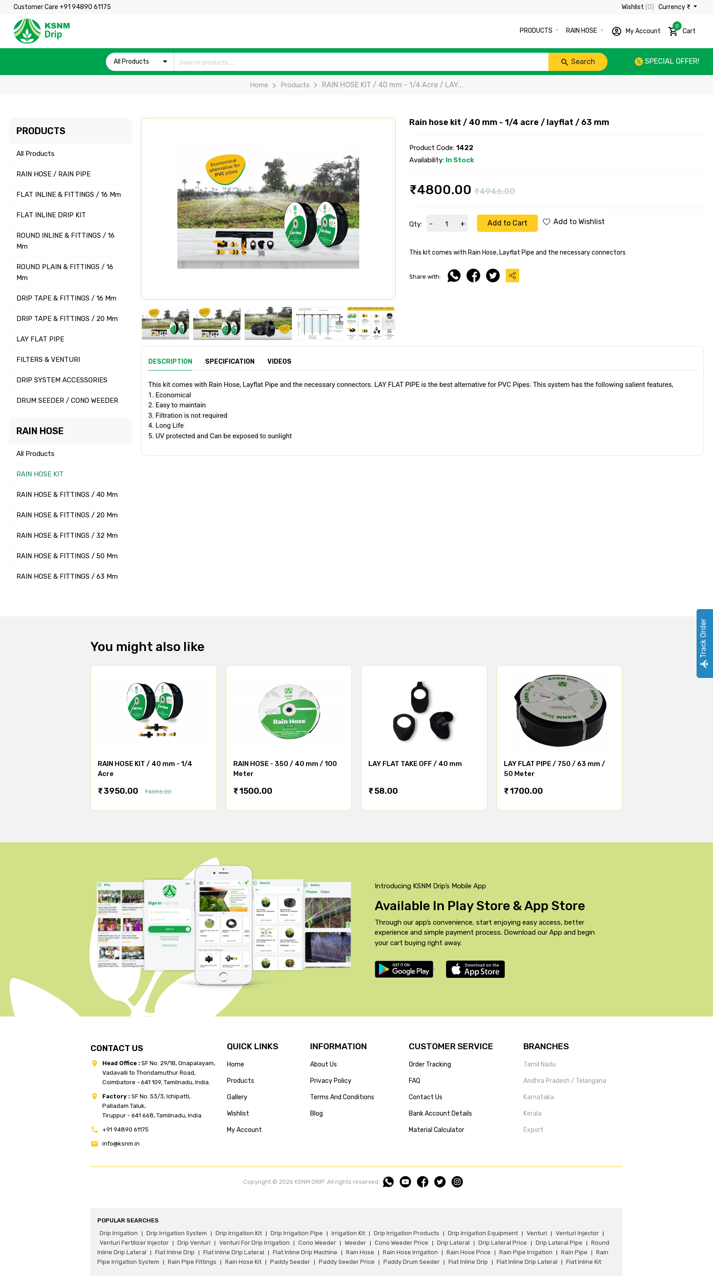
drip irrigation (119, 1233)
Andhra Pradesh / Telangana (564, 1081)
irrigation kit (348, 1233)
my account (244, 1130)
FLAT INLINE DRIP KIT (51, 215)
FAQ (414, 1081)
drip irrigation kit (239, 1233)
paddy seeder (290, 1261)
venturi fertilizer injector (134, 1242)
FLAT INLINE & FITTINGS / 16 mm (68, 194)
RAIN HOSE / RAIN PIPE (53, 174)
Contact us (425, 1097)
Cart (682, 29)
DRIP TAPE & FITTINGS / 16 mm (66, 298)
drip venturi (194, 1242)
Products (289, 85)
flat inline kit (583, 1261)
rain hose (360, 1252)
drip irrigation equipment (483, 1233)
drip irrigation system (176, 1233)
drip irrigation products (406, 1233)
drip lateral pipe (559, 1242)
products (240, 1081)
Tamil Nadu (539, 1064)
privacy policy (330, 1081)
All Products (35, 154)
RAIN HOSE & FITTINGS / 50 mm (67, 556)
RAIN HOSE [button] (582, 31)
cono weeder (317, 1242)
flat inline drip (175, 1252)
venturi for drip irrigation (254, 1242)
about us (323, 1064)
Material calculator (436, 1130)
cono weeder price (401, 1242)
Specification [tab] (230, 362)
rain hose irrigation (410, 1252)
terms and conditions (342, 1097)
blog (316, 1113)
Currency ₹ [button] (675, 7)
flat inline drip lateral (233, 1252)
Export (533, 1130)
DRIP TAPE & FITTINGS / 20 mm (67, 319)
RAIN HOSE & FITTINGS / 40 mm (67, 495)
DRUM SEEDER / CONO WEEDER (67, 400)
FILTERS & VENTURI (48, 360)
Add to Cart (507, 223)
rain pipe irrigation (525, 1252)
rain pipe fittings (192, 1261)
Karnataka (538, 1097)
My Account (636, 31)
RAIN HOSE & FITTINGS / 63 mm (67, 576)
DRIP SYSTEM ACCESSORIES (61, 380)
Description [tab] (170, 362)
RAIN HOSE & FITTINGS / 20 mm (67, 515)
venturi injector (577, 1233)
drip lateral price (502, 1242)
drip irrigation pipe (297, 1233)
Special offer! (667, 61)
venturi (537, 1233)
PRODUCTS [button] (537, 31)
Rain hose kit (243, 1261)
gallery (237, 1097)
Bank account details (440, 1113)
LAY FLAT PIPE (40, 339)
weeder (355, 1242)
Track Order (703, 643)
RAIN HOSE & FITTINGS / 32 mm (67, 535)
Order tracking (430, 1064)
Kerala (532, 1113)
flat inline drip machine (305, 1252)
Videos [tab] (279, 362)
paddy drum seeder (411, 1261)
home (235, 1064)
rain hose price (469, 1252)
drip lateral (453, 1242)
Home (259, 85)
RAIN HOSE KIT (40, 474)
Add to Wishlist (574, 221)
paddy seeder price (347, 1261)
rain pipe (574, 1252)
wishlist (238, 1113)
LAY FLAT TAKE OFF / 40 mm (415, 764)
